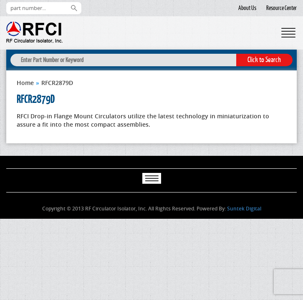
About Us (247, 7)
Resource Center (281, 7)
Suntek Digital (244, 208)
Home (25, 83)
